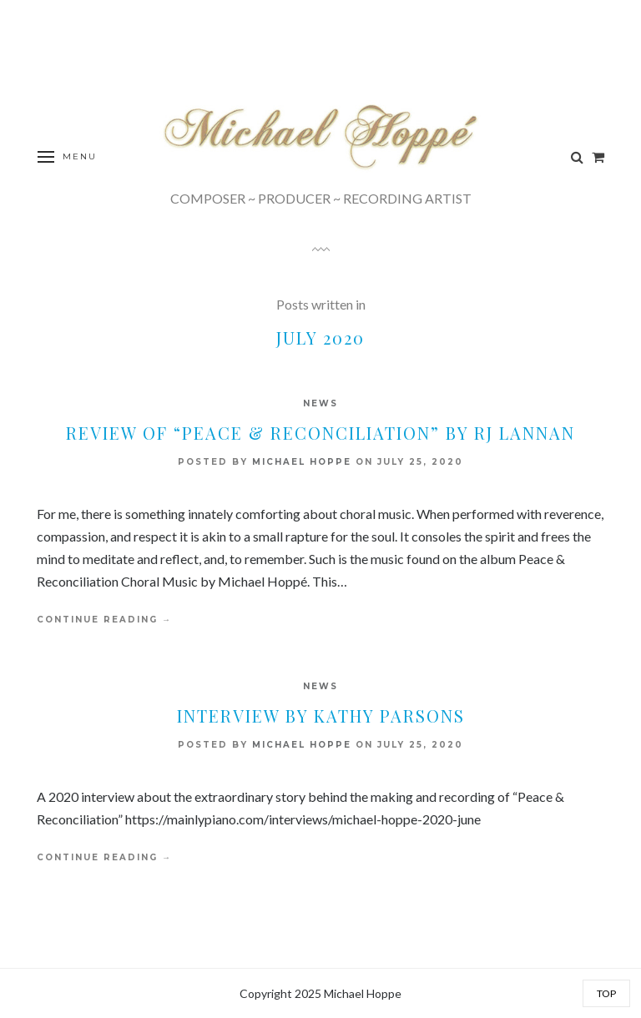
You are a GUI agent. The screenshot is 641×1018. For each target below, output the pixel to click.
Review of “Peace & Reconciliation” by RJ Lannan (320, 432)
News (320, 403)
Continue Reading (104, 619)
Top (606, 993)
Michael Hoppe (301, 461)
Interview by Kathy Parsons (321, 715)
